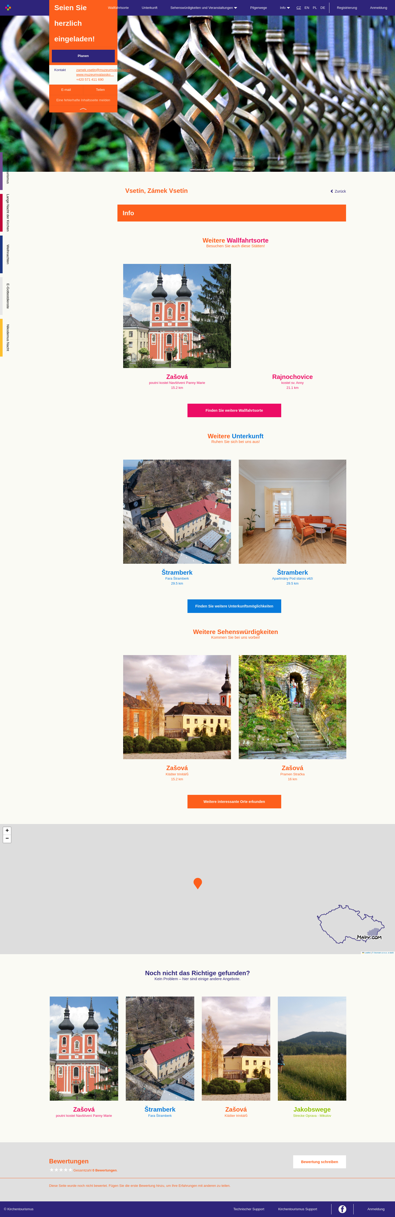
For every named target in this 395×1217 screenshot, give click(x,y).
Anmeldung (378, 8)
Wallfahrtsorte (118, 8)
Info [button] (285, 8)
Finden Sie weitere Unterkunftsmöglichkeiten (234, 606)
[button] (197, 883)
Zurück (338, 191)
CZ (299, 8)
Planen (83, 56)
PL (315, 8)
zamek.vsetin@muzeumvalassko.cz (103, 70)
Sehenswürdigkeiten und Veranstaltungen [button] (203, 8)
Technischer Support (248, 1209)
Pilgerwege (258, 8)
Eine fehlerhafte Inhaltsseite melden (83, 100)
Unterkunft (149, 8)
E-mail (66, 90)
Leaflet (366, 953)
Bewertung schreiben (319, 1162)
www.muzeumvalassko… (95, 75)
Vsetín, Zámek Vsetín (156, 190)
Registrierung (347, 8)
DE (323, 8)
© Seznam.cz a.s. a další (383, 953)
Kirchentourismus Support (297, 1209)
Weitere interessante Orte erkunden (234, 802)
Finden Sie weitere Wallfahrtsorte (234, 410)
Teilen (100, 90)
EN (307, 8)
